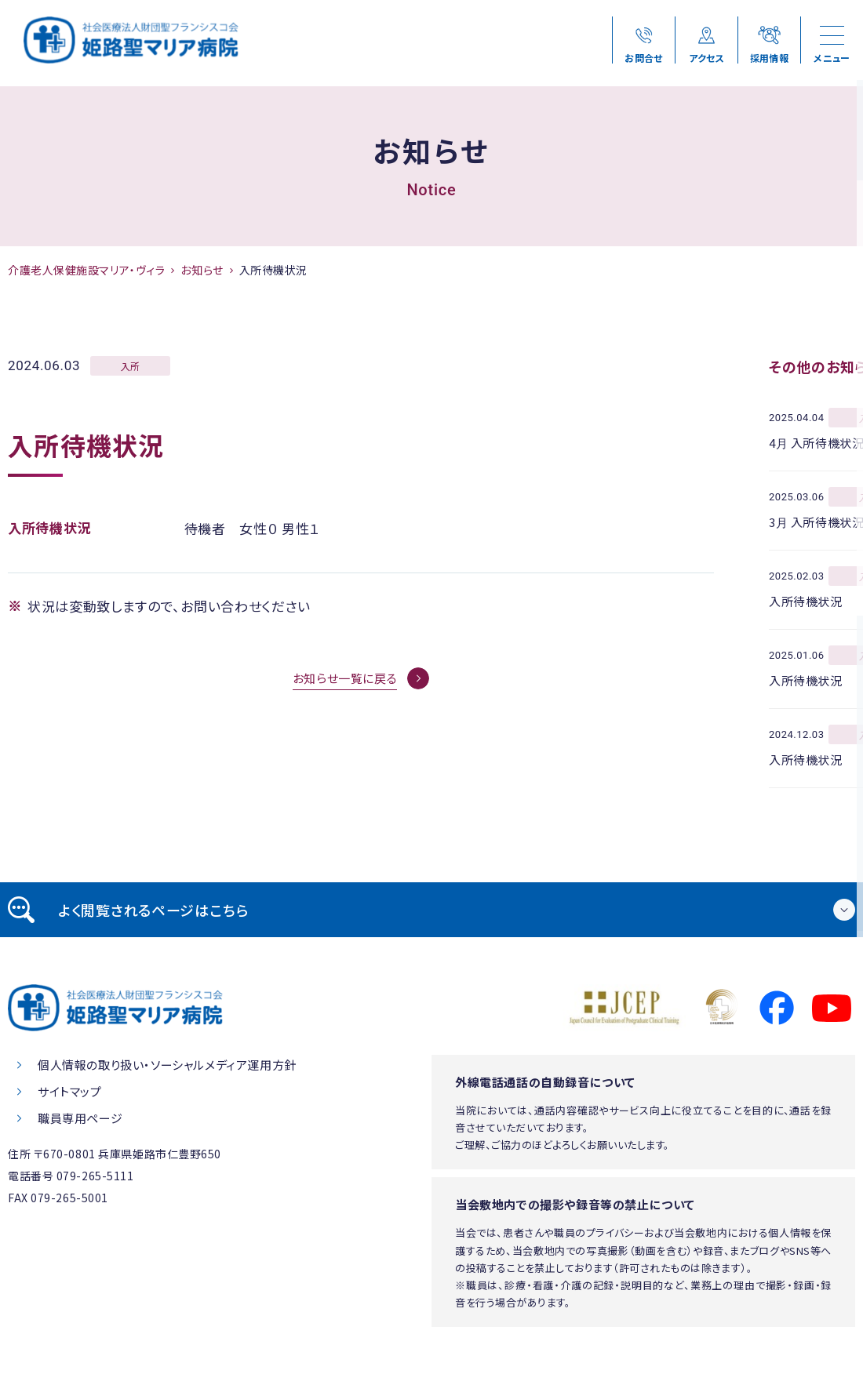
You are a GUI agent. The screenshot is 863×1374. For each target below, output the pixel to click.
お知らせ (201, 270)
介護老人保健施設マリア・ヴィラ (86, 270)
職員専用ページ (80, 1118)
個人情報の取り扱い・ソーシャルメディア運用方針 (167, 1064)
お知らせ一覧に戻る (345, 678)
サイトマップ (70, 1091)
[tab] (431, 909)
